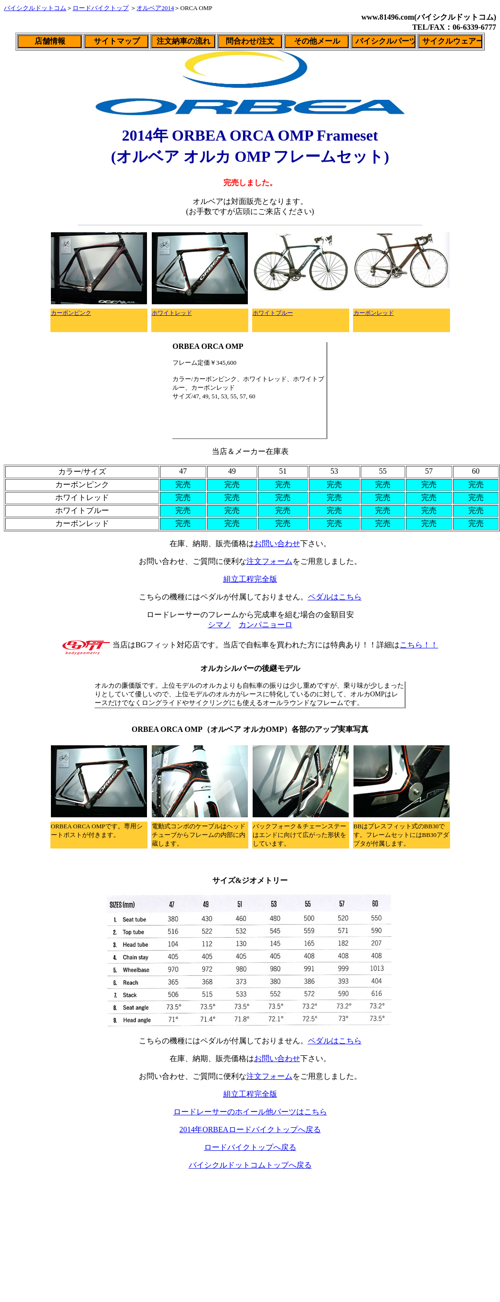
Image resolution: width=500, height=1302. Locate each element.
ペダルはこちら (335, 597)
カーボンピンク (71, 313)
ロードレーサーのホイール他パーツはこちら (250, 1112)
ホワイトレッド (172, 313)
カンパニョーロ (266, 625)
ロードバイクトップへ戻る (250, 1147)
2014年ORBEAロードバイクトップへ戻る (249, 1129)
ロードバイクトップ (101, 8)
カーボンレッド (374, 313)
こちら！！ (419, 645)
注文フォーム (269, 561)
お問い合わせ (277, 543)
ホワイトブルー (273, 313)
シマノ (219, 625)
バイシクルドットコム (35, 8)
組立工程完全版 (250, 579)
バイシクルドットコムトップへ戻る (250, 1165)
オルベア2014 (155, 8)
